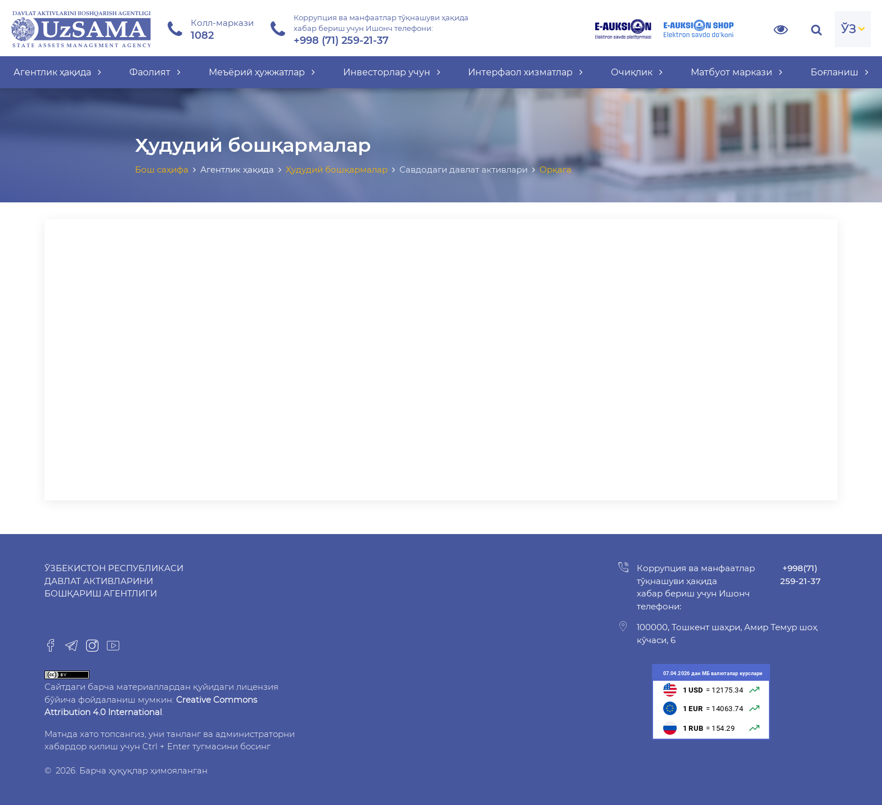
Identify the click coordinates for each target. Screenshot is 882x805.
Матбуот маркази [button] (736, 72)
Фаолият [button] (155, 72)
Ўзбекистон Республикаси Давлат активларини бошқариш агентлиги (113, 581)
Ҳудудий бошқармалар (337, 169)
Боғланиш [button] (839, 72)
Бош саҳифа (161, 169)
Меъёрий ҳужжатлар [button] (262, 72)
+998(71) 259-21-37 (800, 574)
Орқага (555, 169)
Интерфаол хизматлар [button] (525, 72)
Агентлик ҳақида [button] (57, 72)
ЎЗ (848, 29)
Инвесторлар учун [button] (391, 72)
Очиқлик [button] (637, 72)
